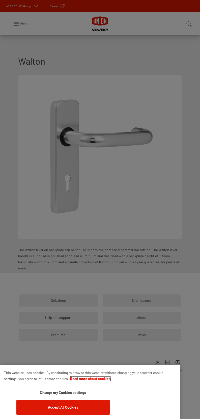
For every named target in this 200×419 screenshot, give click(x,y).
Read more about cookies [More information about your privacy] (90, 379)
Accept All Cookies (63, 407)
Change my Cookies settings (63, 392)
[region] (90, 392)
